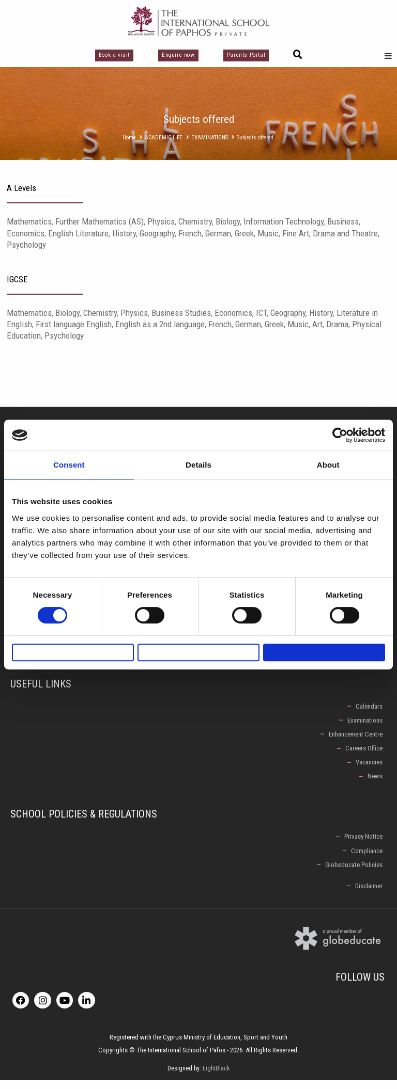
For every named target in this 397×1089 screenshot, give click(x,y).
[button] (297, 54)
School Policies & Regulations (83, 821)
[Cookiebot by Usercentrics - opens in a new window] (340, 430)
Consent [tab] (69, 459)
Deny (72, 652)
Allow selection (198, 652)
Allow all (324, 652)
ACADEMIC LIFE (163, 137)
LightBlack (216, 1077)
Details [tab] (198, 459)
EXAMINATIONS (209, 137)
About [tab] (328, 459)
